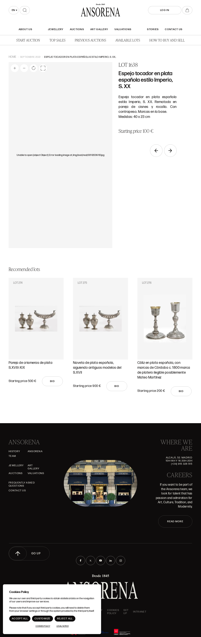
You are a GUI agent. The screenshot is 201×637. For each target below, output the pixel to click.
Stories (153, 29)
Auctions (77, 29)
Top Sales (57, 40)
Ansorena (35, 451)
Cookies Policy (113, 612)
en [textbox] (13, 10)
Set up (126, 612)
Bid (52, 381)
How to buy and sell (167, 40)
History (14, 451)
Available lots (127, 40)
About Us (25, 29)
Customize (42, 618)
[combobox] (13, 10)
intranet (139, 611)
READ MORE (175, 521)
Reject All (65, 618)
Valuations (122, 29)
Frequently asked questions (22, 484)
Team (12, 456)
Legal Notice (63, 626)
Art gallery (99, 29)
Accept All (20, 618)
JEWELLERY (56, 29)
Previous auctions (90, 40)
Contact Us (173, 29)
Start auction (28, 40)
